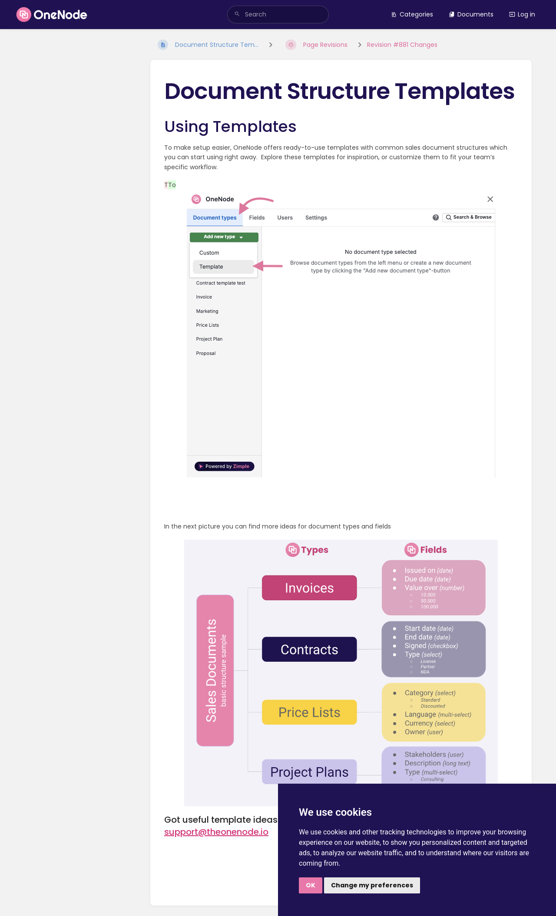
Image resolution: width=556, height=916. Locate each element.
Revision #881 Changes (402, 44)
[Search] (237, 14)
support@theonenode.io (216, 832)
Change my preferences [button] (372, 885)
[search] (278, 14)
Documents (471, 14)
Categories (412, 14)
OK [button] (310, 885)
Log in (522, 14)
